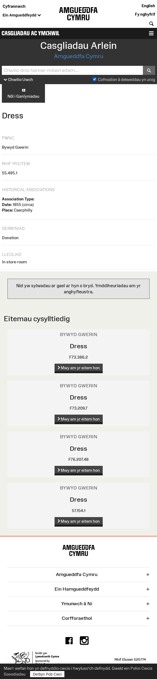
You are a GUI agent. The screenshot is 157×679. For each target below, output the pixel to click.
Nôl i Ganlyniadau (23, 93)
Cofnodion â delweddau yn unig (126, 79)
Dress (78, 346)
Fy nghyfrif (145, 14)
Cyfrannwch (14, 6)
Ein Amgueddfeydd (22, 15)
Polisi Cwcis (141, 668)
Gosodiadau (15, 674)
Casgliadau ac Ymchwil (30, 33)
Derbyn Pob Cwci (47, 674)
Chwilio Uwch (18, 79)
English (148, 5)
